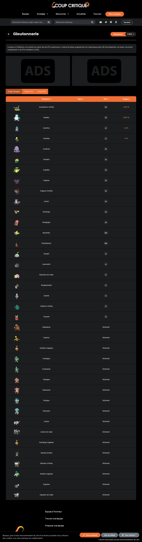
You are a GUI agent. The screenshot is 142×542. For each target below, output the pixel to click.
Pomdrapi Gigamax (46, 443)
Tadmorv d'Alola (46, 307)
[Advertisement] (38, 71)
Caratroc (46, 338)
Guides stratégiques (54, 520)
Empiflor (46, 170)
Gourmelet (46, 265)
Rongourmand (46, 286)
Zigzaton (46, 485)
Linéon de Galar (46, 432)
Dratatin (46, 160)
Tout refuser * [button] (129, 535)
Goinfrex (46, 129)
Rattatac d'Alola (46, 464)
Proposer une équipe (114, 512)
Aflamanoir (46, 328)
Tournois (97, 14)
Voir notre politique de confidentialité (28, 538)
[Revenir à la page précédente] (9, 34)
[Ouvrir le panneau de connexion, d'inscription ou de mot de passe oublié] (114, 14)
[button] (123, 34)
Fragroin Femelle (46, 191)
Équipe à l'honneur (53, 512)
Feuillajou (46, 359)
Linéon (46, 422)
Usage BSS (42, 92)
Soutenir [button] (128, 22)
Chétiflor (46, 139)
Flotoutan (47, 411)
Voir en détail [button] (109, 535)
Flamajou (46, 380)
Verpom (46, 317)
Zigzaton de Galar (46, 495)
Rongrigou (46, 223)
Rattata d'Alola (46, 453)
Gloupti (46, 254)
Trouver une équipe (83, 512)
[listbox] (42, 14)
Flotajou (46, 401)
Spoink (46, 296)
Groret (46, 202)
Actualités (81, 14)
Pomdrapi (46, 212)
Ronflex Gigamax (46, 474)
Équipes (25, 14)
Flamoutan (46, 391)
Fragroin (46, 181)
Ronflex (46, 118)
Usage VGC (28, 92)
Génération (118, 34)
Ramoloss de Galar (46, 275)
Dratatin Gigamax (46, 349)
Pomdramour (46, 244)
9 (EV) (130, 34)
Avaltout (46, 149)
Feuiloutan (46, 370)
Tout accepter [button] (90, 535)
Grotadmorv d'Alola (46, 108)
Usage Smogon (14, 92)
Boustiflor (46, 233)
